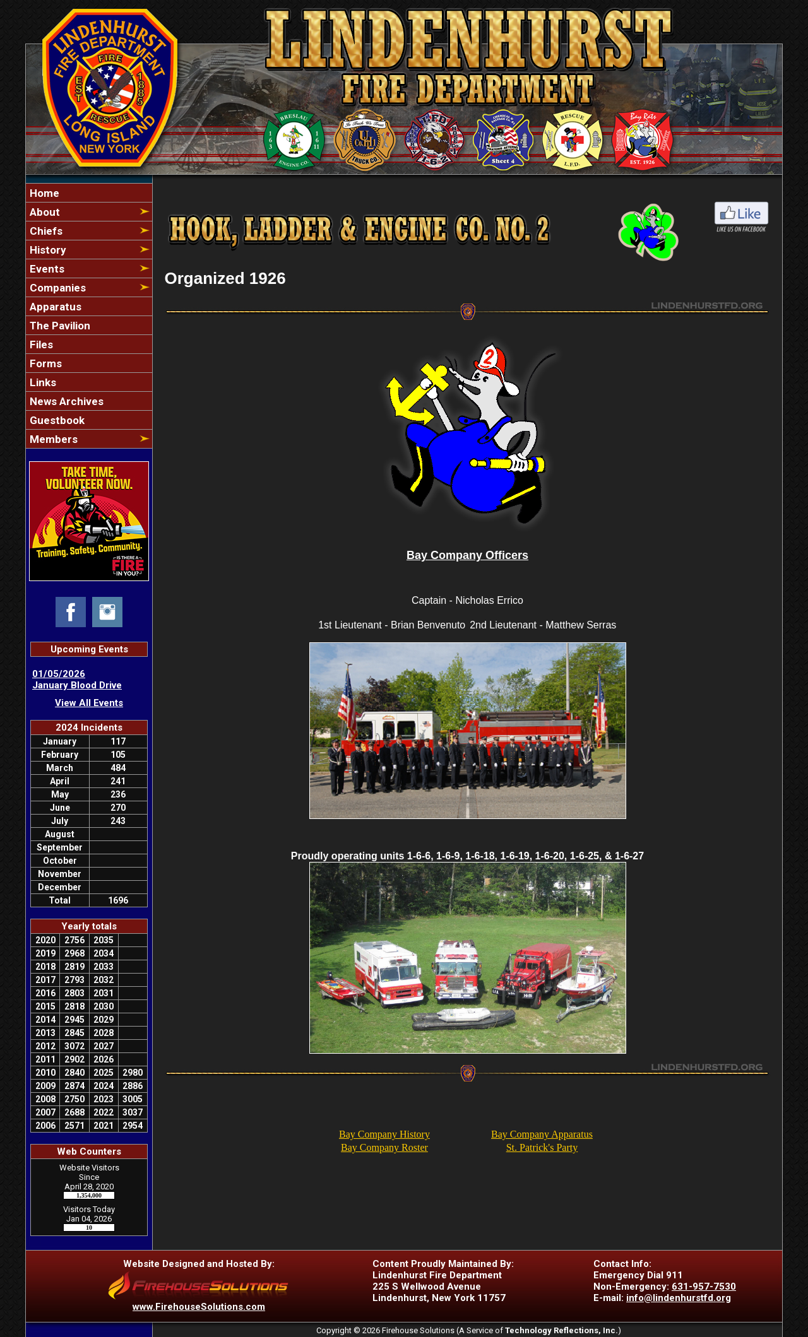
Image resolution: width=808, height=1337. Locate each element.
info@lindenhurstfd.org (678, 1298)
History (46, 250)
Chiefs (44, 231)
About (43, 212)
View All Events (89, 703)
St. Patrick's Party (542, 1147)
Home (43, 193)
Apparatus (54, 306)
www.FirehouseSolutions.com (199, 1306)
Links (41, 382)
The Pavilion (58, 325)
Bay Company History (384, 1134)
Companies (56, 287)
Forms (44, 363)
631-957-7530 (704, 1286)
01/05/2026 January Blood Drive (77, 679)
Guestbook (56, 420)
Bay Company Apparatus (542, 1134)
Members (52, 439)
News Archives (65, 401)
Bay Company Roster (384, 1147)
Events (45, 268)
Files (40, 344)
